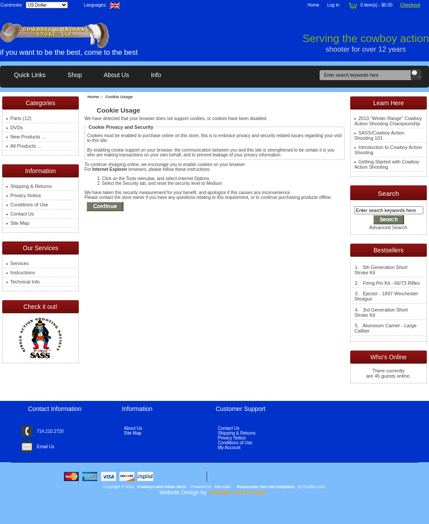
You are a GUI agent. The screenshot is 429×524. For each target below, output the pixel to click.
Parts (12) (18, 118)
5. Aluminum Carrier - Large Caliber (385, 328)
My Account (229, 447)
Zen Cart (222, 487)
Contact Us (20, 213)
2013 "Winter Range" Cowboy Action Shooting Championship (388, 121)
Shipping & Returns (29, 186)
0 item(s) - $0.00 (369, 5)
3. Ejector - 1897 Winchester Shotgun (386, 296)
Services (17, 263)
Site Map (17, 223)
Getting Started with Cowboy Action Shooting (386, 164)
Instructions (20, 272)
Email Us (45, 446)
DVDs (14, 127)
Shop (74, 74)
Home (314, 5)
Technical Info (22, 281)
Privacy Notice (23, 195)
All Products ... (23, 146)
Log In (333, 5)
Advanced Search (388, 227)
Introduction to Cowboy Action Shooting (388, 150)
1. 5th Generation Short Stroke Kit (380, 270)
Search (388, 193)
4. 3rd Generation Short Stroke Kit (381, 312)
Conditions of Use (27, 204)
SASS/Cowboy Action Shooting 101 (379, 135)
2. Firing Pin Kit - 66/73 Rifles (387, 283)
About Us (116, 74)
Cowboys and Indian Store (161, 487)
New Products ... (26, 136)
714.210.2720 (50, 431)
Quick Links (30, 74)
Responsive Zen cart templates (266, 487)
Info (156, 74)
